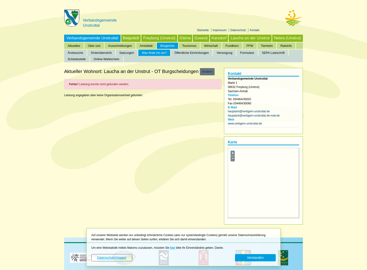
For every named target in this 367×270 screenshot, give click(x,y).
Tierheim (267, 45)
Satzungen (126, 53)
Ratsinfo (286, 45)
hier (172, 247)
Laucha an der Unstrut (250, 38)
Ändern (207, 71)
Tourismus (189, 45)
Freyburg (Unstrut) (159, 38)
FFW (249, 45)
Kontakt (254, 30)
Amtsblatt (146, 45)
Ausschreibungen (120, 45)
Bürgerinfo (167, 45)
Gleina (185, 38)
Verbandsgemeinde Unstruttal (92, 38)
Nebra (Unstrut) (287, 38)
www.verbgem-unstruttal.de (245, 123)
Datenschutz (238, 30)
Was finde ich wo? (154, 53)
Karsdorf (219, 38)
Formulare (247, 53)
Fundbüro (232, 45)
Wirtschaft (211, 45)
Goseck (201, 38)
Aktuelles (74, 45)
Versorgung (224, 53)
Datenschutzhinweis (111, 257)
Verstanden (255, 257)
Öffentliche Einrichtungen (191, 53)
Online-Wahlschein (106, 59)
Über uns (94, 45)
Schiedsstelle (77, 59)
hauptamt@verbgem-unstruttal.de (249, 111)
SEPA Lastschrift (273, 53)
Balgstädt (131, 38)
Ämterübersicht (101, 53)
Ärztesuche (75, 53)
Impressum (220, 30)
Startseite (203, 30)
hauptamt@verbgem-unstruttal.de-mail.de (254, 115)
